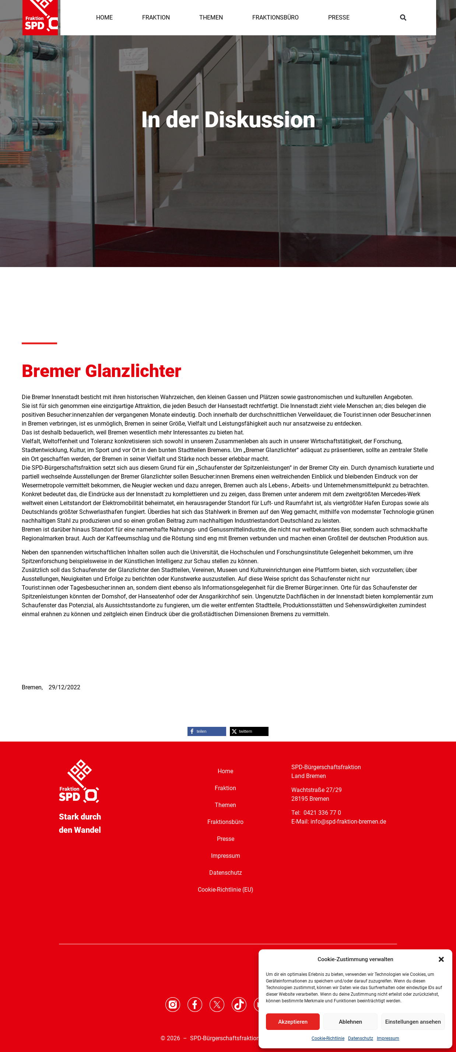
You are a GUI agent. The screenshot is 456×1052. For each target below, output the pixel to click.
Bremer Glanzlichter (101, 370)
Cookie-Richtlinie (328, 1038)
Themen (225, 805)
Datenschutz (360, 1038)
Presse (225, 838)
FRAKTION (156, 17)
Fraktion (225, 788)
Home (225, 771)
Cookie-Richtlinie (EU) (225, 889)
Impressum (388, 1038)
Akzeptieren (293, 1022)
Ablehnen (350, 1022)
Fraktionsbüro (225, 821)
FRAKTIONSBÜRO (275, 17)
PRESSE (339, 17)
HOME (104, 17)
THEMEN (211, 17)
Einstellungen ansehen (413, 1022)
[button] (441, 959)
